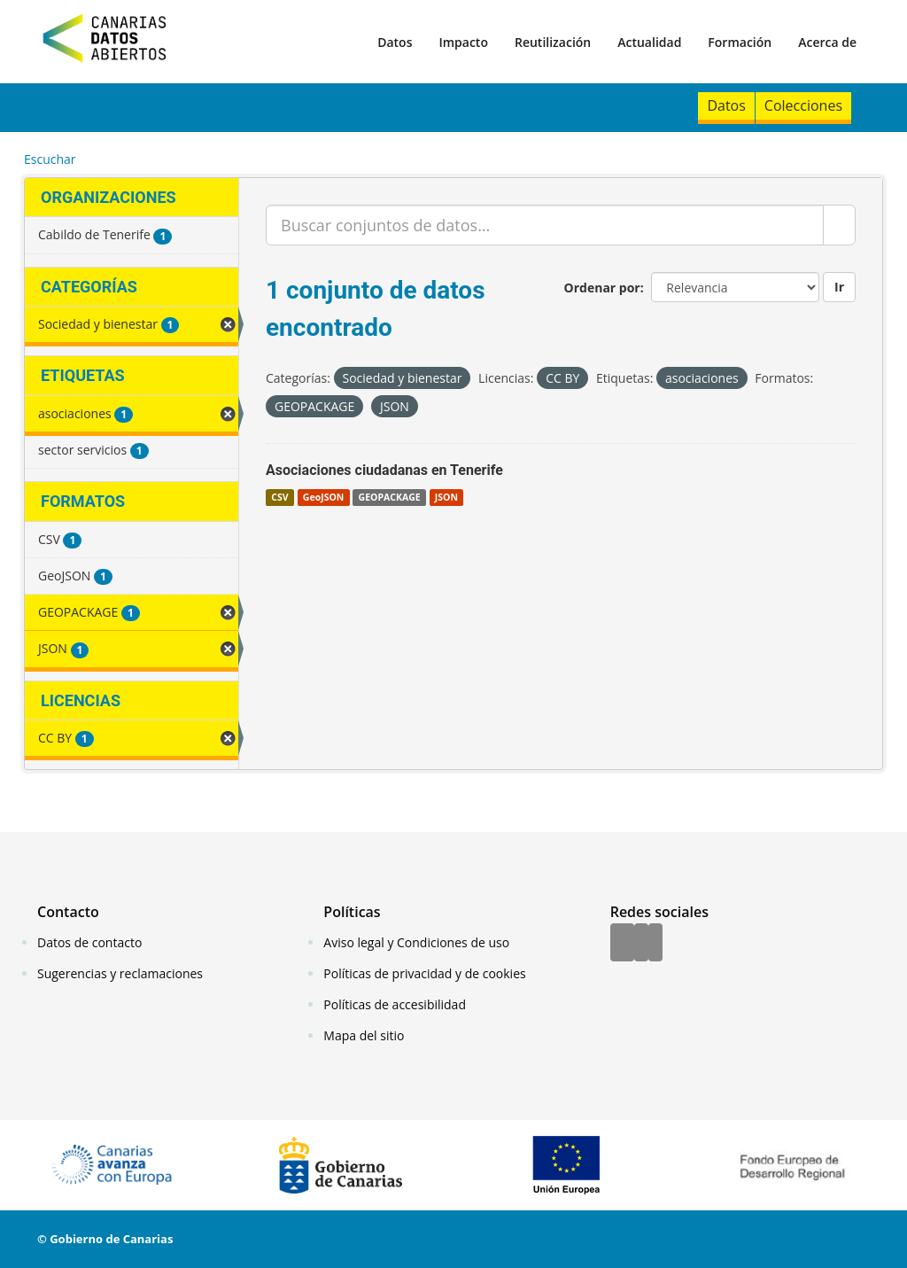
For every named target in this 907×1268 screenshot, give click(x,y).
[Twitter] (641, 943)
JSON (446, 497)
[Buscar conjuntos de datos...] (545, 225)
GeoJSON (323, 497)
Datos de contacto (89, 942)
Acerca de (827, 42)
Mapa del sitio (363, 1035)
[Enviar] (839, 225)
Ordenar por (602, 287)
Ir (839, 286)
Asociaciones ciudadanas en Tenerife (384, 470)
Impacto (463, 42)
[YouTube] (655, 943)
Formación (739, 42)
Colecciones (803, 105)
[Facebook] (622, 943)
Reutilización (553, 42)
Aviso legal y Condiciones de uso (416, 942)
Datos (394, 42)
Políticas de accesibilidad (394, 1004)
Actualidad (649, 42)
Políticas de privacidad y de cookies (424, 973)
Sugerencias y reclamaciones (120, 973)
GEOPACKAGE (390, 497)
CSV (279, 497)
